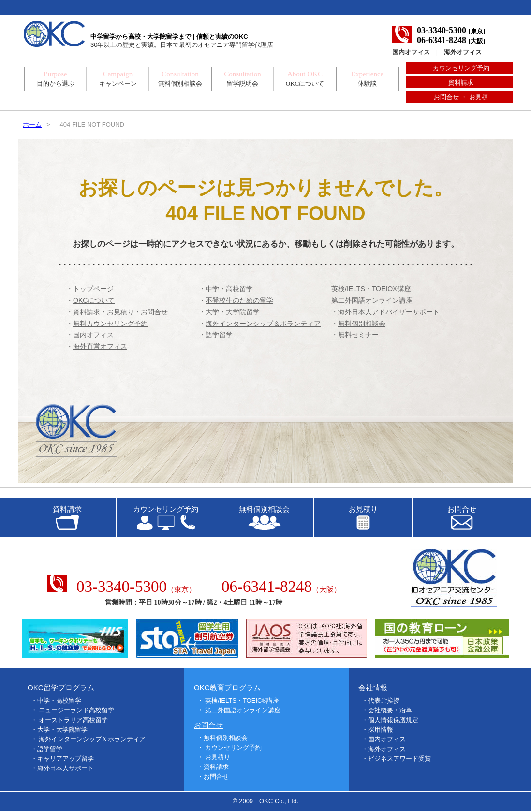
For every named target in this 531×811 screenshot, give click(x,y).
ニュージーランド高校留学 (76, 710)
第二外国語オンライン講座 (372, 300)
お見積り (217, 757)
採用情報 (380, 729)
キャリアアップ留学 (65, 758)
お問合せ (216, 776)
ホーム (32, 124)
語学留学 (49, 748)
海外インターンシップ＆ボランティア (92, 739)
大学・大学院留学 (62, 729)
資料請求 (460, 82)
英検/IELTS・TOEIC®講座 (371, 289)
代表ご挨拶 (383, 700)
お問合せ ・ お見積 (460, 97)
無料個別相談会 (226, 737)
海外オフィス (463, 52)
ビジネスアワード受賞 (399, 758)
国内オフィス (411, 52)
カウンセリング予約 (461, 68)
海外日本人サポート (65, 768)
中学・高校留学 (59, 700)
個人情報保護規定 (393, 719)
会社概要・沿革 (390, 710)
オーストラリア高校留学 (73, 719)
